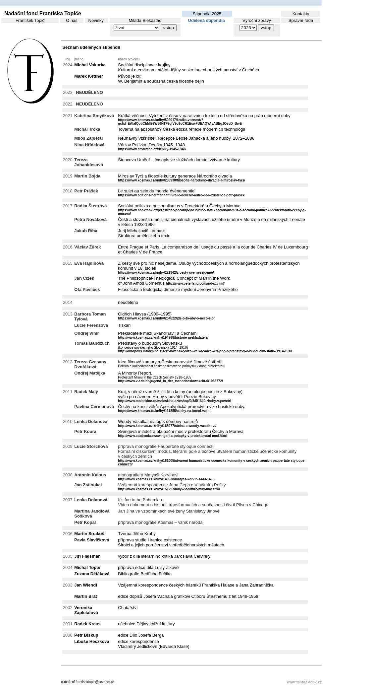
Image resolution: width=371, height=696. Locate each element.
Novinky (96, 20)
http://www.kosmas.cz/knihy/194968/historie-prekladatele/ (163, 337)
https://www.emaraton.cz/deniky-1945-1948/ (152, 149)
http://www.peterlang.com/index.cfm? (195, 283)
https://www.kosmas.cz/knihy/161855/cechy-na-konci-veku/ (164, 411)
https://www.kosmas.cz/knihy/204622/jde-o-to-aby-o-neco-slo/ (166, 318)
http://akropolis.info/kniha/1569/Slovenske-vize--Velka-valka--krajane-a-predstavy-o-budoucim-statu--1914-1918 (205, 351)
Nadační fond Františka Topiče (41, 13)
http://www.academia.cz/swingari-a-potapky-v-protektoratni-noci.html (172, 436)
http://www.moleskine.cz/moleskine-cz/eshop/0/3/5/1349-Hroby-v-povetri (174, 401)
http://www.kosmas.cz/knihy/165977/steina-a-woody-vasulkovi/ (167, 426)
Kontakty (300, 13)
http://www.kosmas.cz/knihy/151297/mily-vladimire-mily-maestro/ (169, 489)
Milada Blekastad (145, 20)
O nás (72, 20)
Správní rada (301, 20)
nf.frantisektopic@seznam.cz (93, 682)
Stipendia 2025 (207, 13)
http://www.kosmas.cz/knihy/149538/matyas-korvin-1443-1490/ (166, 479)
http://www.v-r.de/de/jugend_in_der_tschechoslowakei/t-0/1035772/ (170, 381)
